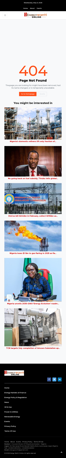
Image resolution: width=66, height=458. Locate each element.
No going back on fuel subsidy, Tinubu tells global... (33, 178)
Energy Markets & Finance (15, 393)
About (32, 8)
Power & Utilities (11, 412)
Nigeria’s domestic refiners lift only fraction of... (33, 141)
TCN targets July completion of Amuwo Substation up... (33, 348)
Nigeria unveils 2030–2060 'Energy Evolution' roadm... (33, 304)
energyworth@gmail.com (18, 450)
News (6, 402)
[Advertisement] (33, 41)
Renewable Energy (12, 417)
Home (25, 8)
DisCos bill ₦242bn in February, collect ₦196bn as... (33, 216)
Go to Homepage (28, 94)
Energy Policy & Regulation (15, 397)
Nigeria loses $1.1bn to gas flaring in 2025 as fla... (33, 253)
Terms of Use (10, 431)
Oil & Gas (8, 407)
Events (39, 8)
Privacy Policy (10, 426)
